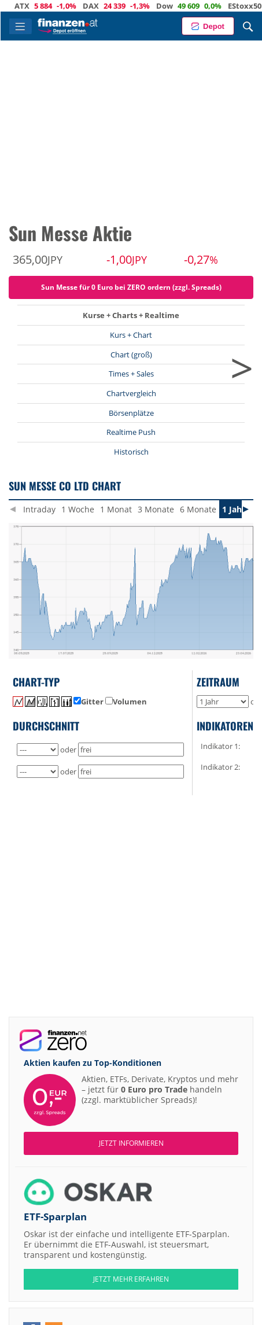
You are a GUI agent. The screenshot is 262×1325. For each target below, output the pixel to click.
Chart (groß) (131, 354)
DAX (99, 6)
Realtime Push (131, 432)
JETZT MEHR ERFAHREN (131, 1279)
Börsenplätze (131, 413)
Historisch (131, 451)
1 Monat (116, 509)
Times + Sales (131, 373)
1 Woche (77, 509)
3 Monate (156, 509)
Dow (173, 6)
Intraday (39, 509)
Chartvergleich (131, 393)
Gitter (88, 701)
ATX (30, 6)
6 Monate (198, 509)
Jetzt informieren (131, 1143)
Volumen (126, 701)
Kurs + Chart (131, 335)
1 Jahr (233, 509)
